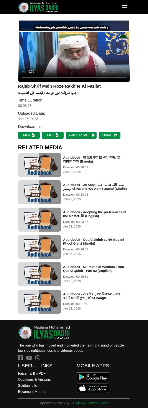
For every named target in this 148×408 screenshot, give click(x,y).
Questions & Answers (34, 379)
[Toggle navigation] (124, 7)
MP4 (29, 135)
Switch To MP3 (81, 135)
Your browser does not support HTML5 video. (74, 50)
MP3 (53, 135)
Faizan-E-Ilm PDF (32, 373)
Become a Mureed (32, 391)
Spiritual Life (27, 385)
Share (109, 135)
